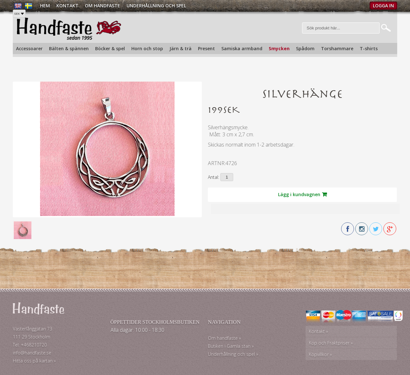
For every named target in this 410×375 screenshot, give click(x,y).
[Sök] (341, 28)
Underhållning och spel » (233, 354)
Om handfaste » (224, 338)
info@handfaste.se (32, 353)
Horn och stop (147, 48)
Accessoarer (29, 48)
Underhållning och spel (156, 6)
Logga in (383, 6)
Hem (45, 6)
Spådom (305, 48)
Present (206, 48)
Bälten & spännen (69, 48)
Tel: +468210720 (30, 345)
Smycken (279, 48)
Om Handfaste (102, 6)
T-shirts (369, 48)
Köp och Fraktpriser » (331, 343)
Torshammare (337, 48)
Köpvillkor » (320, 354)
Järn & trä (180, 48)
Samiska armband (241, 48)
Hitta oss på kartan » (34, 361)
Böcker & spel (110, 48)
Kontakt (67, 6)
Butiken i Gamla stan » (231, 346)
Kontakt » (318, 331)
